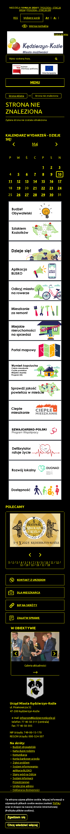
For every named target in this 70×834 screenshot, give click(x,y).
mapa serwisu (61, 34)
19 (18, 188)
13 (27, 181)
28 (35, 195)
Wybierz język (32, 17)
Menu (35, 82)
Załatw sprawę (28, 617)
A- (55, 18)
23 (51, 188)
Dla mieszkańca (28, 592)
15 (43, 181)
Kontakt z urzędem (31, 579)
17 (59, 181)
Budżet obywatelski (24, 747)
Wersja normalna (38, 26)
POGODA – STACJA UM (39, 10)
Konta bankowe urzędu (26, 758)
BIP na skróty (27, 605)
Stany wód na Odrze (24, 774)
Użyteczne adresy (23, 786)
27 (27, 195)
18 (48, 565)
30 (51, 195)
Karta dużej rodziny (24, 750)
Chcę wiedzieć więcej (22, 825)
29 (43, 195)
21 (35, 188)
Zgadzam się (16, 817)
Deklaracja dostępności (26, 790)
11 (10, 181)
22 (43, 188)
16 (51, 181)
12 (18, 181)
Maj (35, 144)
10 (59, 174)
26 (18, 195)
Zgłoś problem (21, 762)
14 (35, 181)
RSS (15, 17)
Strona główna (16, 96)
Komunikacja (20, 754)
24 (59, 188)
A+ (47, 18)
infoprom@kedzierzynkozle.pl (37, 717)
